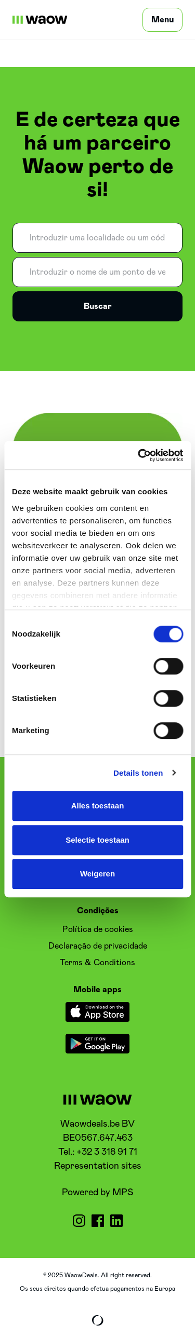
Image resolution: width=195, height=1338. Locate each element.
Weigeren (97, 873)
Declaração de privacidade (97, 946)
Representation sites (97, 1166)
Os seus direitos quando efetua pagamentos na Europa (97, 1289)
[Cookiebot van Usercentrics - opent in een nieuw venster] (139, 455)
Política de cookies (97, 929)
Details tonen (138, 772)
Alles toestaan (97, 805)
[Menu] (162, 20)
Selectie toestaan (97, 839)
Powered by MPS (97, 1192)
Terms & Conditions (97, 962)
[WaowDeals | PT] (40, 20)
